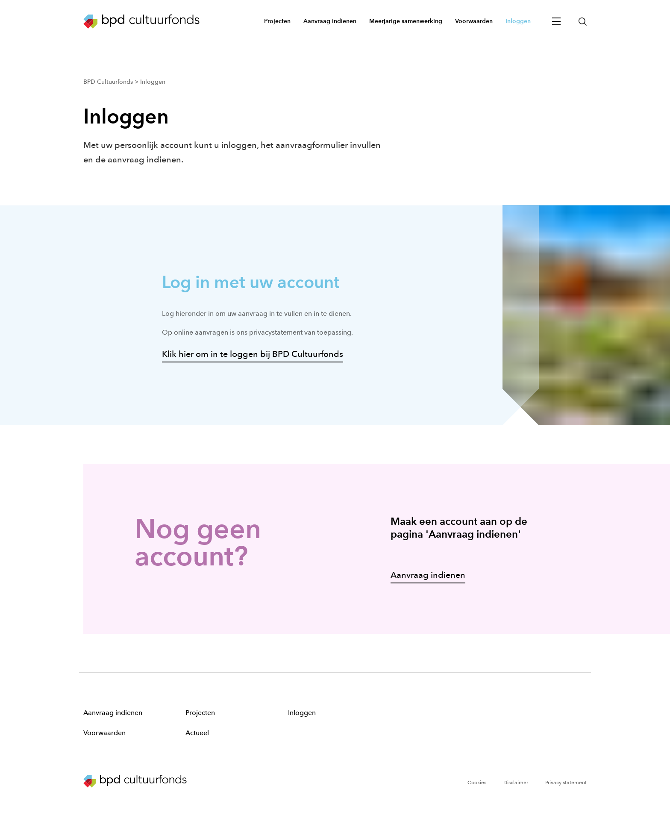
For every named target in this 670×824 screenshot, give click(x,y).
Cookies (476, 783)
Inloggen (302, 713)
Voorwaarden (104, 733)
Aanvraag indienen (112, 713)
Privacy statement (566, 783)
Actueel (197, 733)
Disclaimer (515, 783)
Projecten (200, 713)
